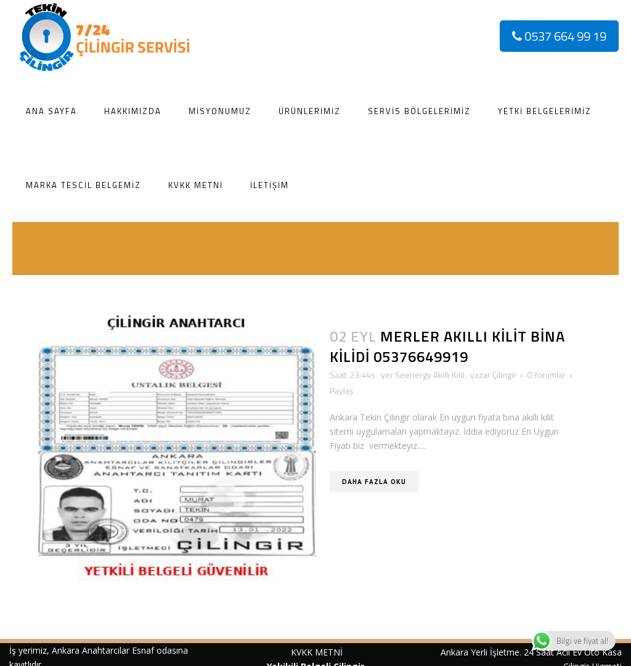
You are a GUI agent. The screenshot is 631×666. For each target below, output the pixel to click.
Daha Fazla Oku (374, 481)
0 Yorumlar (546, 374)
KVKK (301, 652)
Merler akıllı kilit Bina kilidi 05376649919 (447, 346)
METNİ (327, 652)
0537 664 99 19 (559, 36)
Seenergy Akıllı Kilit (430, 374)
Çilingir (504, 374)
